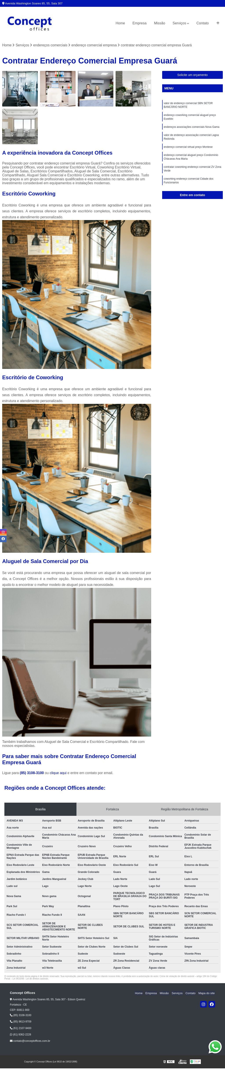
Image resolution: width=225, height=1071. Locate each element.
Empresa (139, 23)
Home (120, 23)
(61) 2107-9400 (20, 1028)
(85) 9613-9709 (20, 1021)
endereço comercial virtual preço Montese (188, 148)
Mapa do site (207, 993)
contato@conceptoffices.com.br (30, 1041)
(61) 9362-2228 (20, 1034)
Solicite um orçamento (192, 75)
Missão (159, 23)
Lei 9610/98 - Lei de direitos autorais (30, 979)
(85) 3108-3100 (32, 773)
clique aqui (58, 773)
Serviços (179, 23)
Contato (202, 23)
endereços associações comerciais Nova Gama (191, 128)
